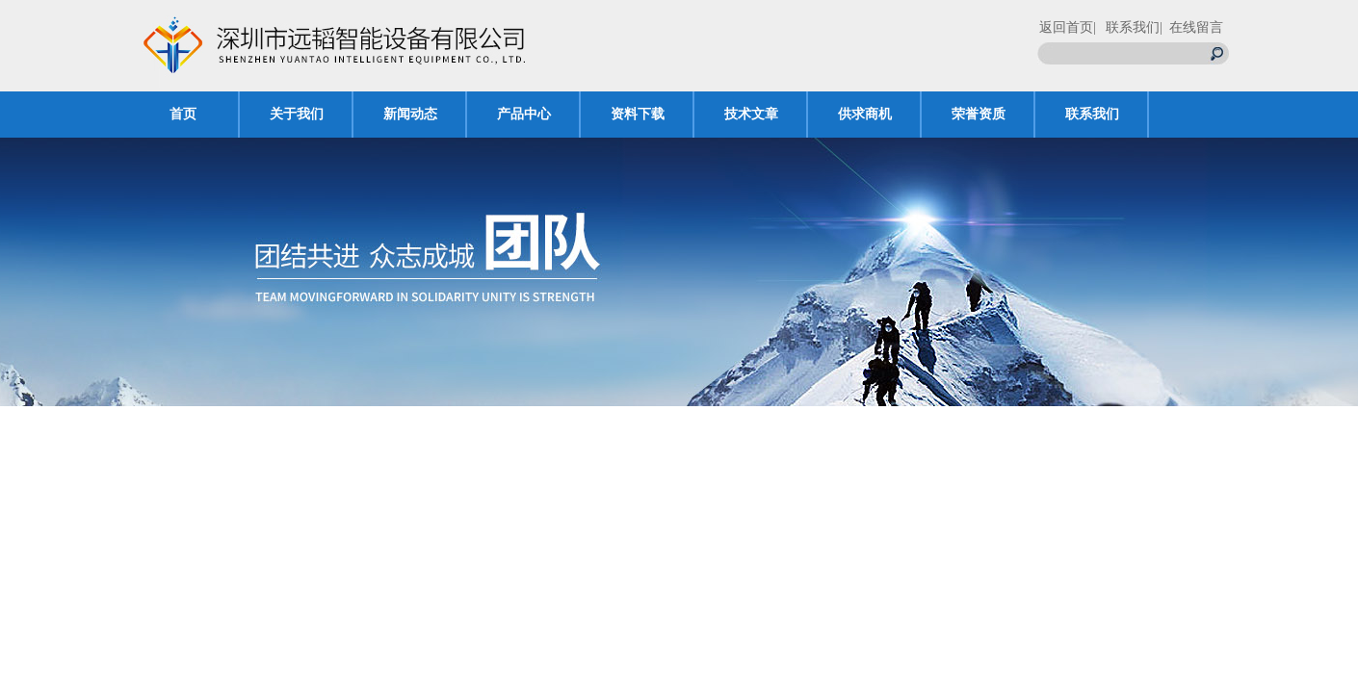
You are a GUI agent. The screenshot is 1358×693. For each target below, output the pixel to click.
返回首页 (1066, 27)
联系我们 (1092, 114)
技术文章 (751, 114)
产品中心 (524, 114)
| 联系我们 (1126, 27)
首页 (183, 114)
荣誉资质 (978, 114)
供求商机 (865, 114)
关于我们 (297, 114)
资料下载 (638, 114)
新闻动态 (410, 114)
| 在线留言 (1191, 27)
